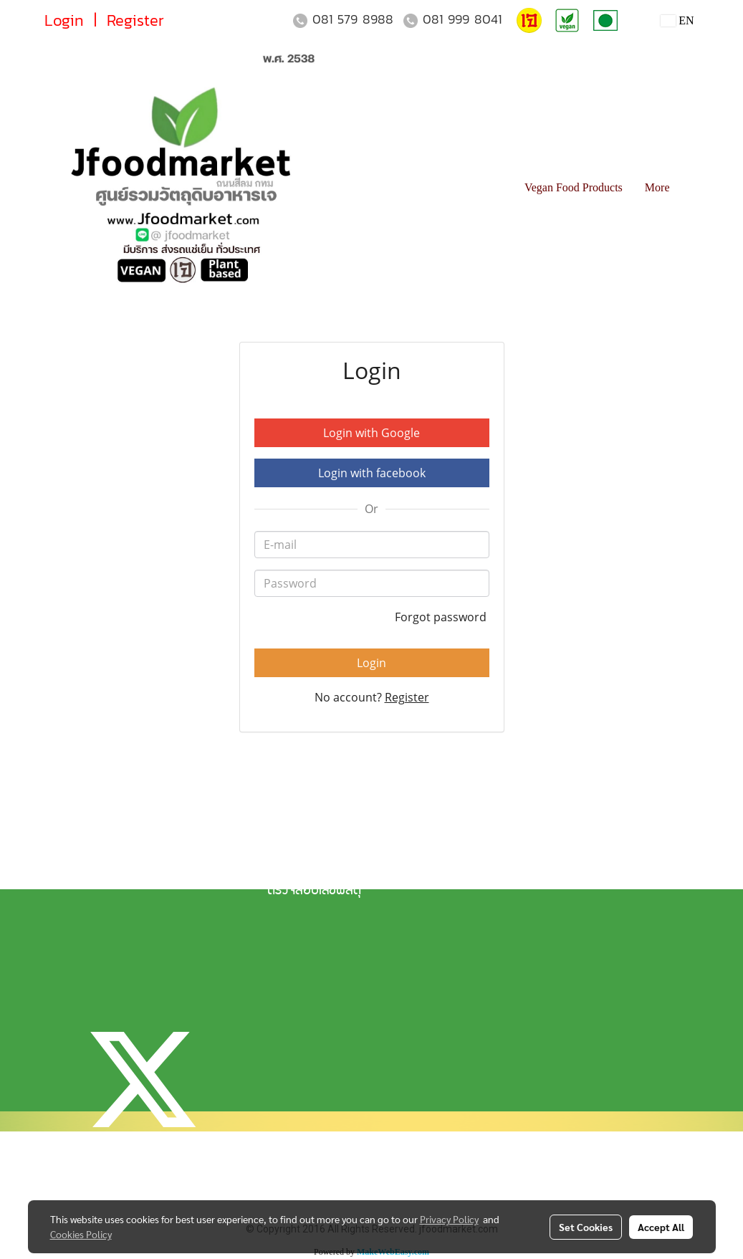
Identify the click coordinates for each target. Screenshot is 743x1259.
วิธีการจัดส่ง (297, 867)
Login (64, 20)
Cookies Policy (81, 1233)
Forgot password (442, 617)
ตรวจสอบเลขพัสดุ (314, 891)
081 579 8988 (352, 19)
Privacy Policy (449, 1218)
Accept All (661, 1226)
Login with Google (371, 433)
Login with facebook (372, 473)
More (657, 187)
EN (677, 20)
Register (135, 20)
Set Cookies (586, 1226)
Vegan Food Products (573, 187)
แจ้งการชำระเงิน (304, 842)
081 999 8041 (462, 19)
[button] (693, 187)
